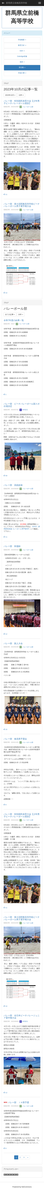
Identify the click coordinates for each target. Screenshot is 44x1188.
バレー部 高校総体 (13, 485)
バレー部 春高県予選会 (15, 739)
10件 (21, 95)
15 (5, 729)
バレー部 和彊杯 (12, 546)
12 (5, 634)
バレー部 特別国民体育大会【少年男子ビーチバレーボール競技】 (22, 102)
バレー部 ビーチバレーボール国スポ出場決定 (22, 405)
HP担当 (23, 410)
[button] (22, 39)
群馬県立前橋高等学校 (16, 3)
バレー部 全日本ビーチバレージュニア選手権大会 (22, 1016)
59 (5, 476)
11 (5, 194)
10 (5, 293)
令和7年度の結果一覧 (14, 320)
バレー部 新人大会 (13, 643)
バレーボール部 (26, 107)
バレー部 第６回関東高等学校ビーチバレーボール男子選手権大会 (22, 205)
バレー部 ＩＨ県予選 (18, 1102)
